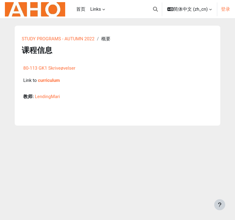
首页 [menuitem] (80, 9)
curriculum (49, 80)
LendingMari (47, 96)
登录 (225, 9)
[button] (155, 9)
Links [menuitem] (95, 9)
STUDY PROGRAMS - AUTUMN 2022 (58, 39)
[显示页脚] (219, 204)
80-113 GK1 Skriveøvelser (49, 68)
